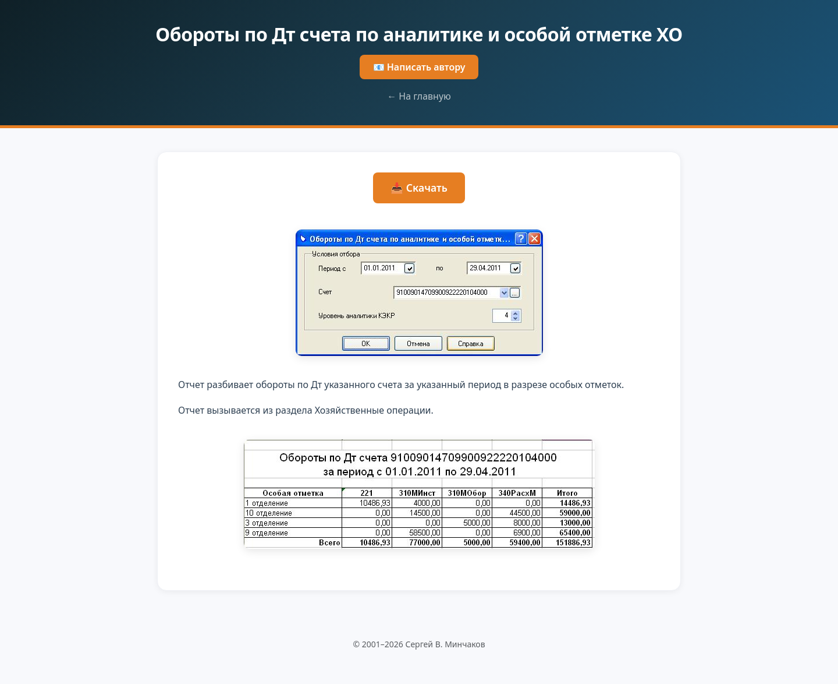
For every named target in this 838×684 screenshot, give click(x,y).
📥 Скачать (419, 188)
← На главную (419, 96)
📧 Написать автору (419, 67)
